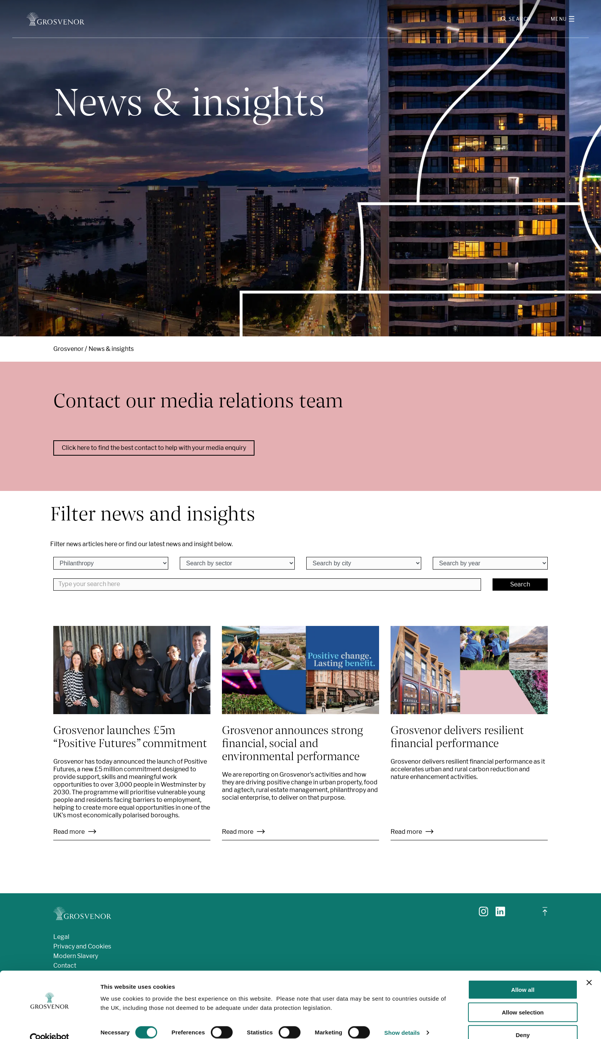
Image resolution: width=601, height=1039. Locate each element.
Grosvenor (68, 350)
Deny (523, 1020)
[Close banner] (589, 967)
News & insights (111, 350)
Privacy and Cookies (82, 948)
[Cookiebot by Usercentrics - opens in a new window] (49, 1024)
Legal (61, 938)
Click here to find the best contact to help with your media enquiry (154, 449)
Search (520, 585)
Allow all (522, 974)
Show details (402, 1017)
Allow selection (523, 997)
